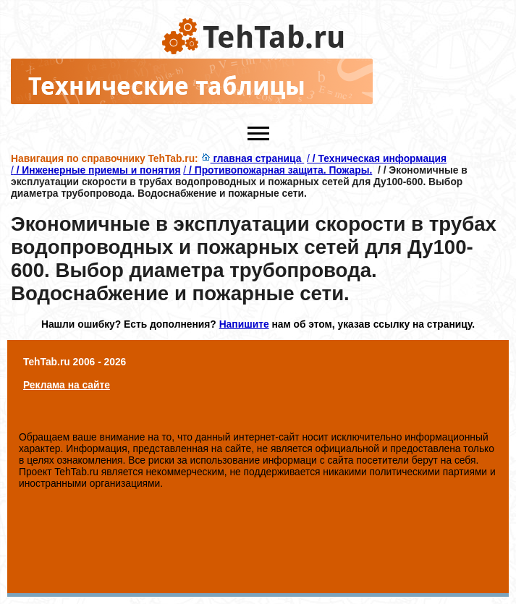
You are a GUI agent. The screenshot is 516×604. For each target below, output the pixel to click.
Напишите (244, 324)
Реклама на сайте (66, 385)
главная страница (253, 158)
